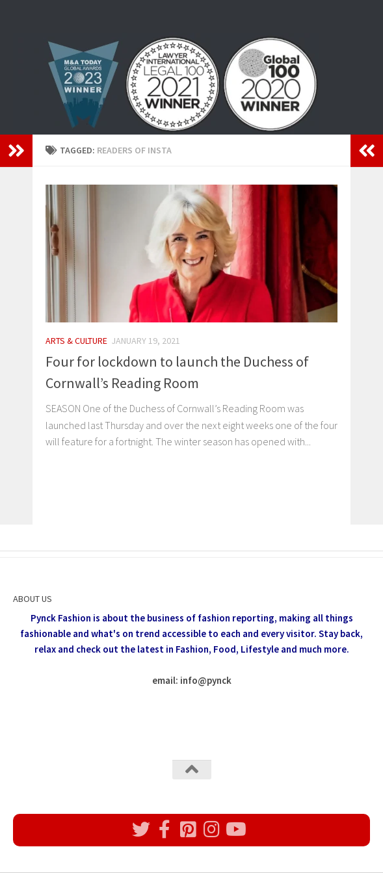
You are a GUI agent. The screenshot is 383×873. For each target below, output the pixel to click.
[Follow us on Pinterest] (188, 829)
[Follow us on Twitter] (141, 829)
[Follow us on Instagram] (211, 829)
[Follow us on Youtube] (235, 829)
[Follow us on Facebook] (164, 829)
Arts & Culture (76, 340)
